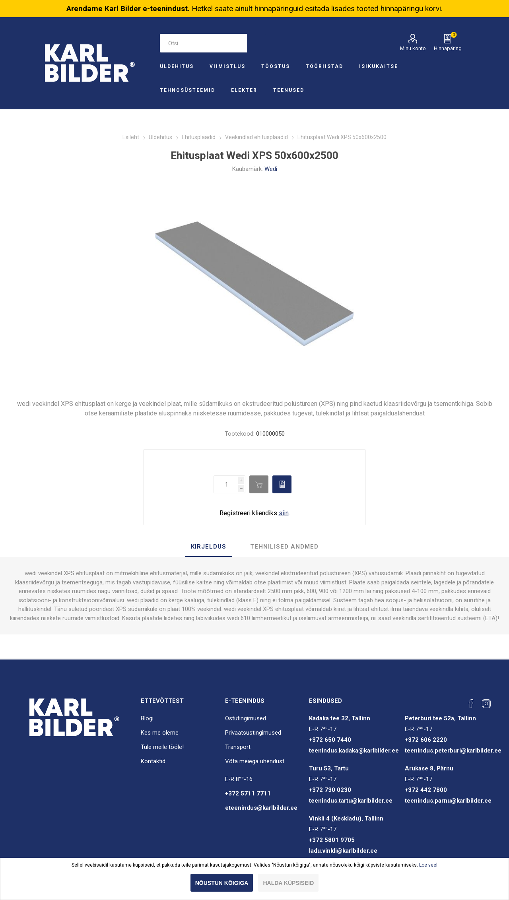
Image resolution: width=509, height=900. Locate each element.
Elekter (244, 90)
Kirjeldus (208, 546)
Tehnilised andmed (284, 546)
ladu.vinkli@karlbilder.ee (343, 850)
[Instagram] (486, 703)
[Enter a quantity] (226, 484)
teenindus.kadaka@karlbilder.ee (354, 750)
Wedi (270, 169)
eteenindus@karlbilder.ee (261, 807)
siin (284, 513)
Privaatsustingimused (253, 732)
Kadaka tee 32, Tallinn (339, 718)
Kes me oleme (160, 732)
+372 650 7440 (330, 739)
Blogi (147, 718)
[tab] (208, 547)
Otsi (256, 43)
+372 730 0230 (330, 789)
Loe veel (428, 865)
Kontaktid (153, 761)
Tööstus (275, 66)
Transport (238, 747)
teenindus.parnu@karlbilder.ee (448, 800)
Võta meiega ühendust (254, 761)
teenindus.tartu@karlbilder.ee (350, 800)
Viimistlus (227, 66)
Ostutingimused (245, 718)
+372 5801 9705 (332, 840)
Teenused (288, 90)
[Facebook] (471, 703)
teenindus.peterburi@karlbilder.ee (453, 750)
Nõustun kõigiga (222, 883)
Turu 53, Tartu (329, 768)
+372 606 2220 (426, 739)
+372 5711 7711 (248, 793)
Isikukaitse (378, 66)
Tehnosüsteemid (187, 90)
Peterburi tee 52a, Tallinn (440, 718)
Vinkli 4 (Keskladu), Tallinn (346, 818)
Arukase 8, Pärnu (429, 768)
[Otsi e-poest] (203, 43)
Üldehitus (177, 66)
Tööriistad (324, 66)
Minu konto (413, 48)
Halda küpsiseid (288, 883)
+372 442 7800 (426, 789)
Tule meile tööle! (162, 747)
